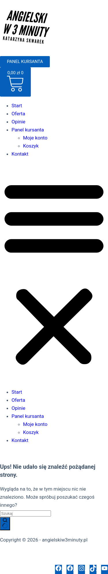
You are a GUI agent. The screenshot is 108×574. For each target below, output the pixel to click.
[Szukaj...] (25, 513)
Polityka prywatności (22, 553)
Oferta (18, 113)
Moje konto (35, 138)
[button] (54, 273)
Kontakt (20, 154)
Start (17, 105)
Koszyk (31, 146)
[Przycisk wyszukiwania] (5, 523)
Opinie (18, 122)
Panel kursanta (28, 130)
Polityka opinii (50, 561)
